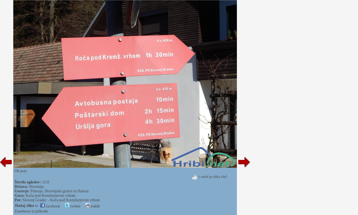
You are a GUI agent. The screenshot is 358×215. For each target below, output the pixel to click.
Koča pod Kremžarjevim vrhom (50, 195)
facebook (50, 206)
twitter (73, 206)
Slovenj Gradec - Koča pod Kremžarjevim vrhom (61, 200)
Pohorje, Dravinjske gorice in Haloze (59, 191)
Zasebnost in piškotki (31, 211)
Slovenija (36, 187)
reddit (92, 206)
